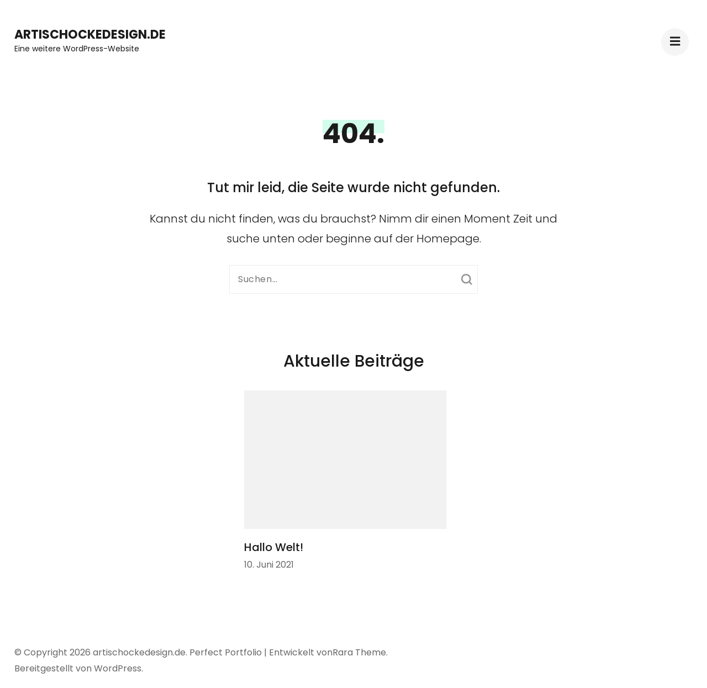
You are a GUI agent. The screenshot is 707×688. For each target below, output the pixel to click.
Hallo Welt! (273, 547)
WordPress (117, 668)
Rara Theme (359, 652)
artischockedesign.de (90, 34)
